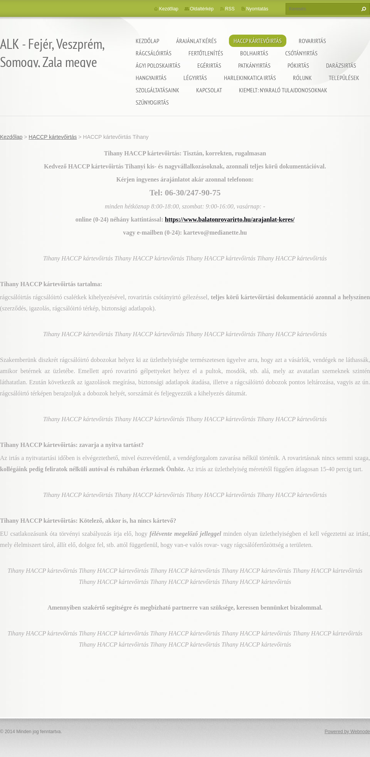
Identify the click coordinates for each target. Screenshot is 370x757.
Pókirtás (298, 65)
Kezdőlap (147, 41)
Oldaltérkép (202, 9)
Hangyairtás (151, 78)
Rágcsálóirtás (154, 53)
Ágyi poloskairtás (158, 65)
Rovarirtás (312, 41)
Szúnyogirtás (152, 102)
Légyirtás (195, 78)
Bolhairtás (254, 53)
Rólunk (302, 78)
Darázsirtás (341, 65)
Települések (344, 78)
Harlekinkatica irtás (250, 78)
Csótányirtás (301, 53)
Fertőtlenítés (205, 53)
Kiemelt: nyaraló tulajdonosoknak (283, 90)
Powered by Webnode (347, 731)
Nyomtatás (257, 9)
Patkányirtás (254, 65)
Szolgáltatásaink (157, 90)
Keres (362, 9)
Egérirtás (209, 65)
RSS (230, 9)
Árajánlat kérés (196, 41)
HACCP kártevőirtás (258, 41)
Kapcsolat (209, 90)
